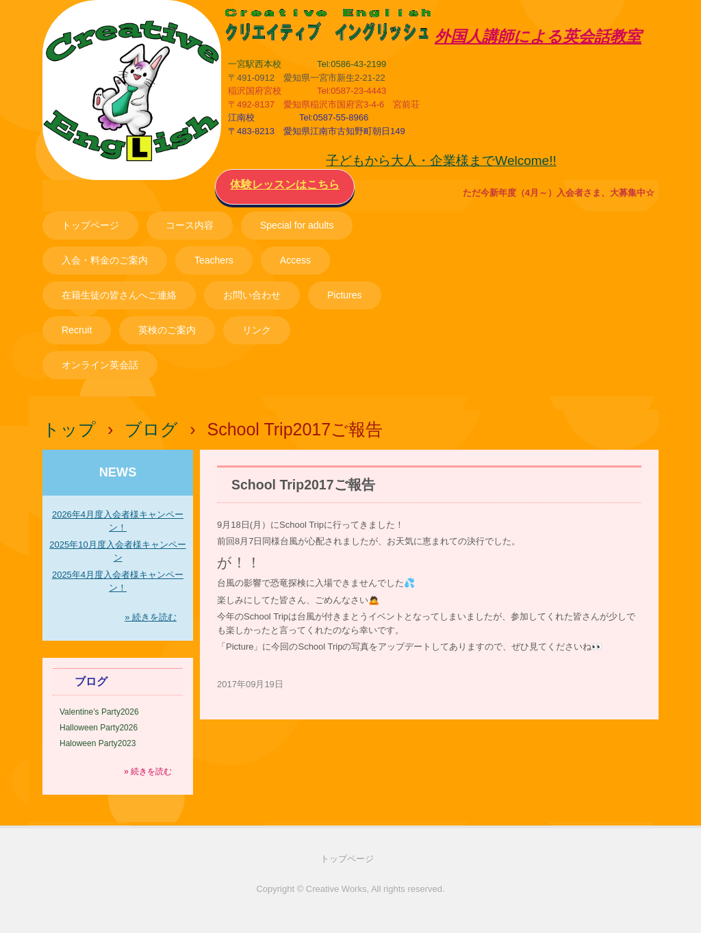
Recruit (77, 329)
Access (295, 260)
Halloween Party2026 (99, 727)
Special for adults (296, 225)
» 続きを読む (151, 617)
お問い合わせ (252, 295)
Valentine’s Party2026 (99, 712)
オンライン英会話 (100, 364)
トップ (69, 429)
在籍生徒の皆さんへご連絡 (119, 295)
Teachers (213, 260)
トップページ (90, 225)
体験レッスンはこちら (285, 184)
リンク (256, 329)
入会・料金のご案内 (105, 260)
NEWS (118, 472)
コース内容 (190, 225)
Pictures (344, 295)
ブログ (151, 429)
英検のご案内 (167, 329)
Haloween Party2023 (98, 743)
